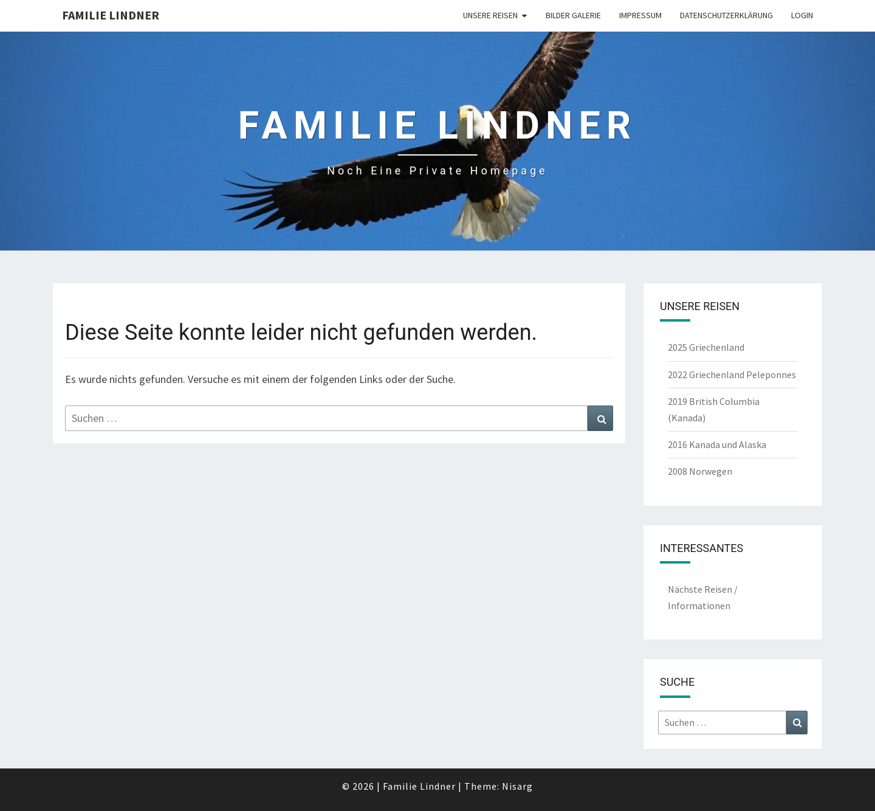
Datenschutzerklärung (726, 15)
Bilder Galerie (573, 15)
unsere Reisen (490, 15)
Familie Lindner (110, 14)
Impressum (640, 15)
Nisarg (517, 786)
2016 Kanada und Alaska (717, 444)
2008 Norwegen (700, 471)
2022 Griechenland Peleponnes (732, 374)
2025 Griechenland (706, 347)
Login (802, 15)
